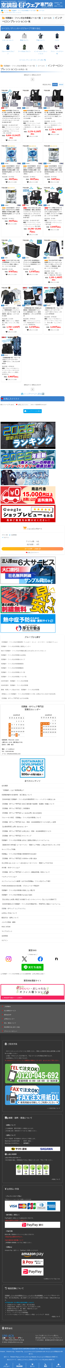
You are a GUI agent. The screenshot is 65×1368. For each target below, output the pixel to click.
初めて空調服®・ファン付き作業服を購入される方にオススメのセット (23, 651)
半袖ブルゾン (40, 37)
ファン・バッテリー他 (57, 49)
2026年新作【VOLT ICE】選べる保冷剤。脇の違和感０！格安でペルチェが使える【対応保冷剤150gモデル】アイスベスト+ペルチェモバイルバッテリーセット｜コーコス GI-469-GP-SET (11, 116)
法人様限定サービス (10, 1010)
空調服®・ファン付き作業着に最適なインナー (16, 646)
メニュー (6, 1365)
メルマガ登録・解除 (8, 922)
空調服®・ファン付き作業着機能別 (12, 668)
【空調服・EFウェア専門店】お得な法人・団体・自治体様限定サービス (26, 831)
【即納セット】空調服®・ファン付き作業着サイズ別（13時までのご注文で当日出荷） (29, 694)
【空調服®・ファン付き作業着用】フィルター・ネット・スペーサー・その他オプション (29, 642)
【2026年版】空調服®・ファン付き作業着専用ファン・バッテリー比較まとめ (28, 799)
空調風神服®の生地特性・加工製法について (17, 795)
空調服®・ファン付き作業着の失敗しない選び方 (18, 890)
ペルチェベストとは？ (9, 877)
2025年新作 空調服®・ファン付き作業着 (14, 681)
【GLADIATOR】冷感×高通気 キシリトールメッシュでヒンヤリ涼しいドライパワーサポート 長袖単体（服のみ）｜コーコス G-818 (53, 264)
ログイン (5, 537)
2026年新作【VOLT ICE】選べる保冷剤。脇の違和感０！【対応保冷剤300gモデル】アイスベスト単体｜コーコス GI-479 (53, 114)
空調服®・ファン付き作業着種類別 (12, 664)
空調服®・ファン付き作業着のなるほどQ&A (17, 895)
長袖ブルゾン (24, 37)
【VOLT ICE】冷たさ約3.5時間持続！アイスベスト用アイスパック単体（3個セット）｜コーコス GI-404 (11, 263)
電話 (45, 1365)
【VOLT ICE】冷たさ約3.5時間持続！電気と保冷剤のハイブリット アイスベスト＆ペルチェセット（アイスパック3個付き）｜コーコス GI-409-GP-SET (32, 212)
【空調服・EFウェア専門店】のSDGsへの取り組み (19, 858)
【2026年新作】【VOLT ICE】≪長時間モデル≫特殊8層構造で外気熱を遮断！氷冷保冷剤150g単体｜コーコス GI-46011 (32, 170)
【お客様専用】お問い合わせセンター (15, 826)
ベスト (57, 37)
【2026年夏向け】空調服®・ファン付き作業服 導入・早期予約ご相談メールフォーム (31, 904)
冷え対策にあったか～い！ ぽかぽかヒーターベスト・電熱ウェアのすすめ (27, 863)
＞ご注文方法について (53, 1108)
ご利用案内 (7, 1006)
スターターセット (8, 37)
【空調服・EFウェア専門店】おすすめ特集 (15, 698)
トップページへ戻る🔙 (32, 394)
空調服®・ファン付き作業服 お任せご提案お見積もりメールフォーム (25, 840)
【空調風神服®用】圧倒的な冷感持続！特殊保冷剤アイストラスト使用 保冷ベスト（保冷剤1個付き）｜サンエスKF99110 (32, 312)
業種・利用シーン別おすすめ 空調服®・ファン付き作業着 (20, 689)
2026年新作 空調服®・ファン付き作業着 (14, 685)
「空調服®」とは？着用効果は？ (13, 790)
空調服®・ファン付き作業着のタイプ (13, 659)
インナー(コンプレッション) (40, 49)
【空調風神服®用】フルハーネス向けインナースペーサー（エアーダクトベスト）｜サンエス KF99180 (53, 311)
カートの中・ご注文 (33, 549)
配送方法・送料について (10, 917)
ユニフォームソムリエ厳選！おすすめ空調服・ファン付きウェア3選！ (26, 881)
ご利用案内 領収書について (13, 1242)
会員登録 (13, 535)
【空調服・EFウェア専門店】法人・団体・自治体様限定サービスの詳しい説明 (29, 822)
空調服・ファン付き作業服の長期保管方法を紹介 (19, 854)
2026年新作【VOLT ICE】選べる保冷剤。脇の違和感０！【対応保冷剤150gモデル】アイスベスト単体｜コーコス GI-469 (32, 114)
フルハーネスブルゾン (8, 49)
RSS (3, 927)
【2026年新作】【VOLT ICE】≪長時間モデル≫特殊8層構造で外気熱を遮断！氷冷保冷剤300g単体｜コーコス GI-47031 (11, 170)
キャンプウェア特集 (8, 849)
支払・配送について (10, 1023)
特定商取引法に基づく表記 (12, 1027)
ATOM (8, 927)
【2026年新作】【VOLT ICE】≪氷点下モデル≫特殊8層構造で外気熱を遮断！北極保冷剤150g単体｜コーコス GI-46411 (11, 211)
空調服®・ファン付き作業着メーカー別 (13, 676)
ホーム (58, 1365)
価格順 (61, 84)
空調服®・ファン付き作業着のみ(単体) (13, 655)
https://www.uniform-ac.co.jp (14, 1340)
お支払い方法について (9, 913)
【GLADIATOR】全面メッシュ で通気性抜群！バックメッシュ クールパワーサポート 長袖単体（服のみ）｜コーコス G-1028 (11, 312)
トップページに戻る (32, 411)
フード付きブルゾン (24, 48)
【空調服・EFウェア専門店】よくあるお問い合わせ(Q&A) (22, 813)
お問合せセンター (9, 1019)
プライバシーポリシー (10, 1031)
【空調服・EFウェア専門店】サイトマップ (16, 836)
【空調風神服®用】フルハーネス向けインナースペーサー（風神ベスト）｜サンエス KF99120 (11, 360)
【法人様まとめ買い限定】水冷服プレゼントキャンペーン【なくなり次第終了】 (29, 899)
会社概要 (5, 786)
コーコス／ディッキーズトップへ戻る (32, 60)
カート (32, 1365)
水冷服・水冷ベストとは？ (11, 867)
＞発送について (55, 1179)
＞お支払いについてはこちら (51, 1279)
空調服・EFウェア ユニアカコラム (14, 908)
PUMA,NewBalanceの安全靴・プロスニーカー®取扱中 (20, 886)
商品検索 (19, 1365)
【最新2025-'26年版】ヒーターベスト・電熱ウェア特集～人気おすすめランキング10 (31, 845)
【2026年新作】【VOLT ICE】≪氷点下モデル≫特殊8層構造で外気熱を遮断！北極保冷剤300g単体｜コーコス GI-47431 (53, 170)
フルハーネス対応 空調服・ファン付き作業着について (21, 818)
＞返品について (55, 1316)
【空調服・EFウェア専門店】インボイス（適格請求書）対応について (26, 872)
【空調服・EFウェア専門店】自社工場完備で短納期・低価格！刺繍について (28, 804)
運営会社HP (7, 1015)
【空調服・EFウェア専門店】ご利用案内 (16, 808)
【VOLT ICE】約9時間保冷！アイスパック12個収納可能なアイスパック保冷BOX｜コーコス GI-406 (32, 263)
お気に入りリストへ (32, 552)
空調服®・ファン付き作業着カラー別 (13, 672)
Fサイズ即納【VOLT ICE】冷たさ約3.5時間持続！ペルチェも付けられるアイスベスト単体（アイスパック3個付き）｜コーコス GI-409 (53, 211)
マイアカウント (7, 931)
